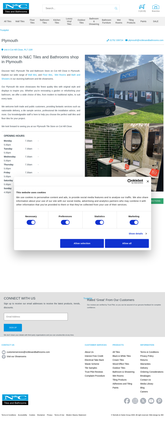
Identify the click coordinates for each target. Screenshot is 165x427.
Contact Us (145, 380)
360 (162, 415)
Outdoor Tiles (81, 21)
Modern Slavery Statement (76, 415)
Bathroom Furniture (106, 21)
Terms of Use (59, 415)
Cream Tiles (118, 360)
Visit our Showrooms (14, 356)
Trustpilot (4, 30)
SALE (155, 21)
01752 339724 (115, 40)
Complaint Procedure (95, 376)
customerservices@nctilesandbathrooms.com (26, 352)
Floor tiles (47, 75)
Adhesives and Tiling (122, 384)
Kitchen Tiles (56, 21)
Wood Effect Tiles (121, 364)
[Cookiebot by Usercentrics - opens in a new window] (129, 181)
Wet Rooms (118, 21)
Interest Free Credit (94, 356)
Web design (153, 415)
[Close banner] (148, 181)
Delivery (144, 368)
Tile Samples (91, 368)
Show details (136, 233)
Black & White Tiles (122, 356)
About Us (89, 352)
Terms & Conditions (149, 352)
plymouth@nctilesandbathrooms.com (144, 40)
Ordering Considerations (151, 372)
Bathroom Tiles (44, 21)
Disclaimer (41, 415)
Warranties (145, 364)
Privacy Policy (147, 356)
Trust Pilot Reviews (94, 372)
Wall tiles (32, 75)
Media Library (146, 384)
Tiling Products (131, 21)
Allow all (127, 243)
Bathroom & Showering (94, 21)
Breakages (145, 376)
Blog (142, 387)
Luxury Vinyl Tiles (69, 21)
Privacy (49, 415)
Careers (144, 391)
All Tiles (7, 21)
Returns (144, 360)
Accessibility (22, 415)
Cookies (32, 415)
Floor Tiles (32, 21)
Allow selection (82, 243)
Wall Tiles (19, 21)
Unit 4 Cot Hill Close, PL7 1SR (17, 49)
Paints (143, 21)
